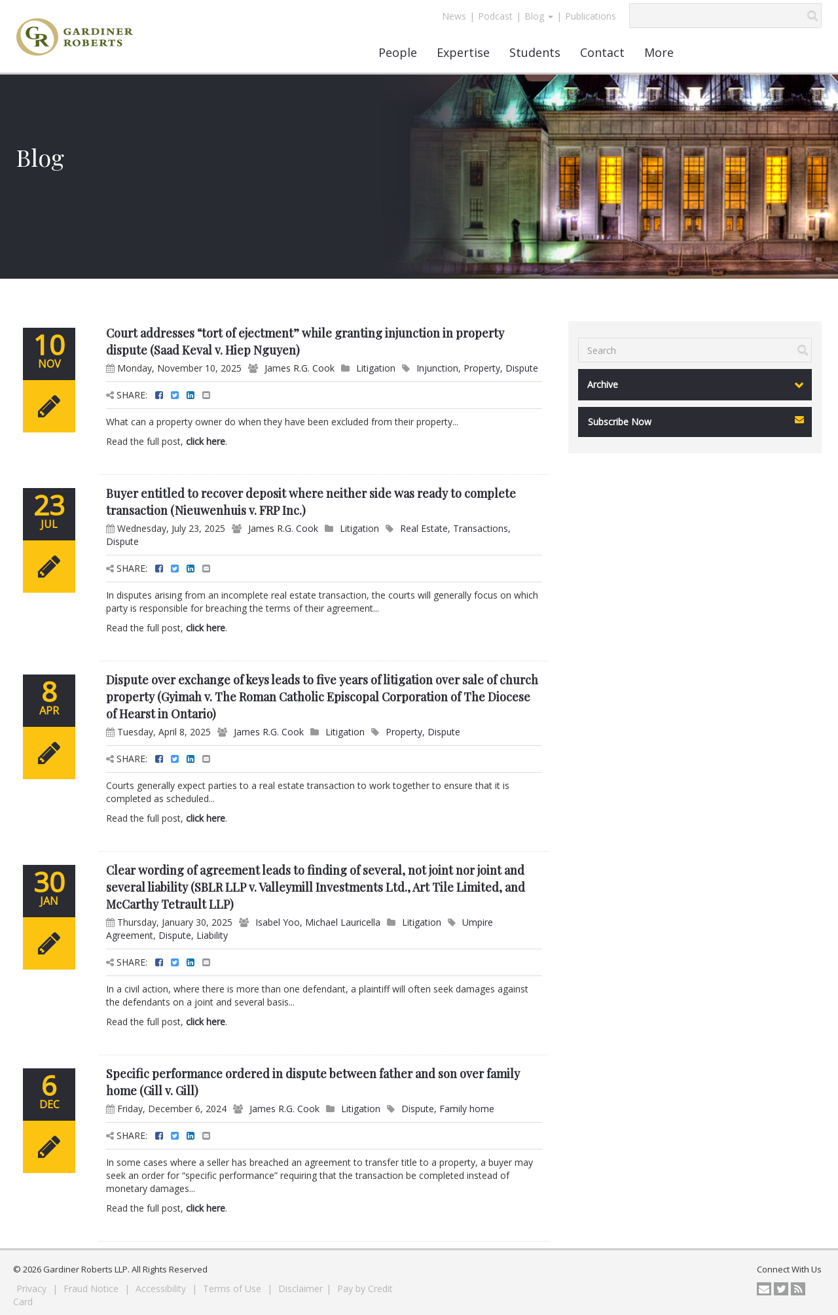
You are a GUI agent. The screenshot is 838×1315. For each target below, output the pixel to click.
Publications (590, 16)
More (659, 52)
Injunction (437, 368)
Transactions (480, 528)
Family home (466, 1108)
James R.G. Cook (299, 368)
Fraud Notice (92, 1288)
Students (534, 52)
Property (482, 368)
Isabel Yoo (277, 922)
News (454, 16)
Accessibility (162, 1288)
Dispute (521, 368)
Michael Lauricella (342, 922)
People (397, 52)
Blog (538, 16)
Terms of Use (233, 1288)
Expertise (463, 52)
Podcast (495, 16)
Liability (212, 935)
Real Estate (424, 528)
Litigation (375, 368)
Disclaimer (300, 1288)
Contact (602, 52)
